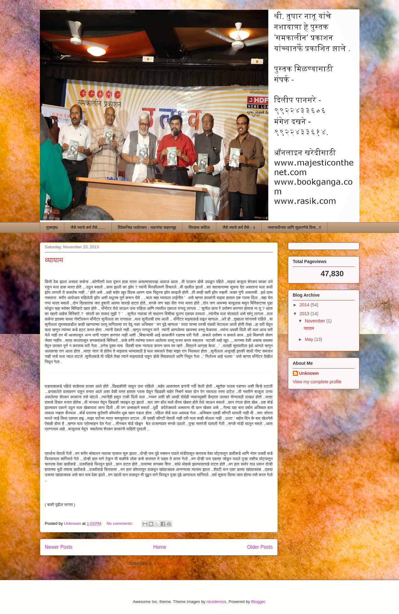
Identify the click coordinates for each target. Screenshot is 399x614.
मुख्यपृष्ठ (52, 227)
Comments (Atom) (171, 563)
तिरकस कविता (199, 227)
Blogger (258, 601)
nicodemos (216, 601)
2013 (304, 313)
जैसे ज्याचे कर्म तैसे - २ (238, 227)
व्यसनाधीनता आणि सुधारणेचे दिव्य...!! (294, 227)
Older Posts (259, 547)
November (315, 320)
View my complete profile (317, 381)
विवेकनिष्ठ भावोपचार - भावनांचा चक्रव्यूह (147, 227)
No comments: (120, 523)
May (309, 339)
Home (159, 547)
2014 (304, 304)
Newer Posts (59, 547)
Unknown (309, 373)
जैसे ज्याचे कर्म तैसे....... (87, 227)
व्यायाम (54, 260)
